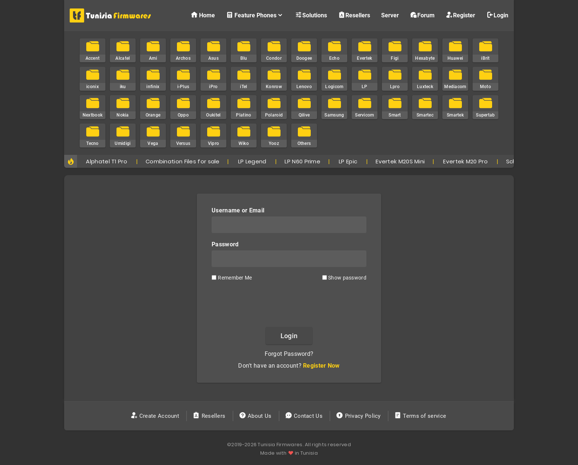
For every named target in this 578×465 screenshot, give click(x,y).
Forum (422, 15)
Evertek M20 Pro (465, 161)
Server (390, 15)
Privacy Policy (359, 416)
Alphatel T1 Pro (106, 161)
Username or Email (238, 210)
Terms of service (421, 416)
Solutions (311, 15)
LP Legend (252, 161)
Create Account (155, 416)
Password (225, 244)
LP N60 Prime (302, 161)
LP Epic (348, 161)
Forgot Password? (289, 353)
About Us (256, 416)
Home (203, 15)
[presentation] (289, 303)
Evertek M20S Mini (400, 161)
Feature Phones (255, 15)
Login (497, 15)
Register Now (321, 365)
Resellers (354, 15)
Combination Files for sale (183, 161)
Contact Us (304, 416)
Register (460, 15)
